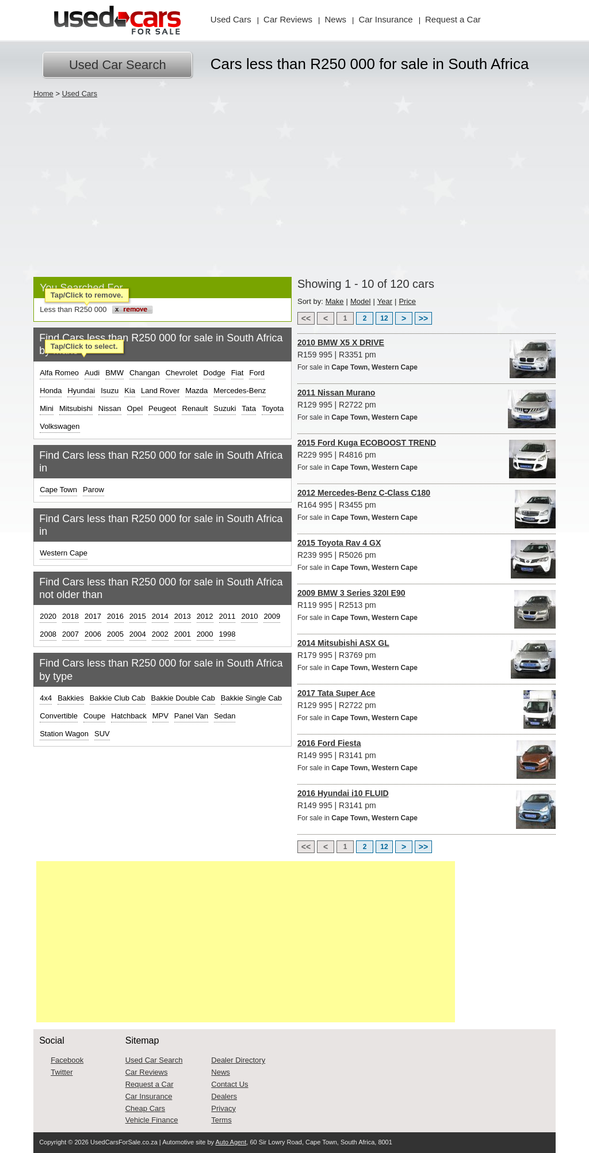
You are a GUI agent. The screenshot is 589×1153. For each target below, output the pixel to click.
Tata (249, 408)
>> (423, 318)
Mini (46, 408)
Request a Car (149, 1084)
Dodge (214, 372)
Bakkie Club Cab (118, 698)
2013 (182, 616)
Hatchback (128, 715)
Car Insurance (149, 1096)
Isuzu (109, 390)
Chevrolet (182, 372)
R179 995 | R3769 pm (426, 655)
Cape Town (58, 489)
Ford (257, 372)
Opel (135, 408)
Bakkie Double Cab (183, 698)
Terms (221, 1120)
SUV (102, 733)
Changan (144, 372)
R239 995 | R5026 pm (426, 555)
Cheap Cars (145, 1108)
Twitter (61, 1072)
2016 (115, 616)
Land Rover (160, 390)
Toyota (273, 408)
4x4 (46, 698)
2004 (137, 634)
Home (43, 93)
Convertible (59, 715)
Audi (92, 372)
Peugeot (162, 408)
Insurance (385, 19)
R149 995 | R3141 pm (426, 756)
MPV (160, 715)
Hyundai (81, 390)
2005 (115, 634)
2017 (93, 616)
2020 (48, 616)
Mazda (196, 390)
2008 (48, 634)
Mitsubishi (76, 408)
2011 (227, 616)
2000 (205, 634)
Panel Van (191, 715)
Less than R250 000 (73, 309)
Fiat (237, 372)
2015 (137, 616)
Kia (129, 390)
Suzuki (224, 408)
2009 (271, 616)
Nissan (109, 408)
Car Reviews (146, 1072)
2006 (93, 634)
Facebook (67, 1060)
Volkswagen (59, 426)
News (336, 19)
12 (384, 318)
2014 (160, 616)
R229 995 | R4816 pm (426, 455)
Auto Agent (230, 1142)
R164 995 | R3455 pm (426, 505)
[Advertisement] (294, 184)
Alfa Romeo (59, 372)
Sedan (225, 715)
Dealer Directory (238, 1060)
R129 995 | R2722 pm (426, 405)
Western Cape (63, 553)
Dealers (224, 1096)
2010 (249, 616)
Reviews (287, 19)
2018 (70, 616)
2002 (160, 634)
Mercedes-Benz (239, 390)
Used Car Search (117, 65)
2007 (70, 634)
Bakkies (71, 698)
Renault (195, 408)
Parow (93, 489)
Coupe (94, 715)
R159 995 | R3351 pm (426, 355)
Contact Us (229, 1084)
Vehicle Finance (151, 1120)
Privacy (223, 1108)
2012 (205, 616)
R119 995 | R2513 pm (426, 605)
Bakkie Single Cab (251, 698)
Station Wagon (64, 733)
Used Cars (231, 19)
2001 (182, 634)
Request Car (453, 19)
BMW (114, 372)
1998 (227, 634)
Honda (51, 390)
